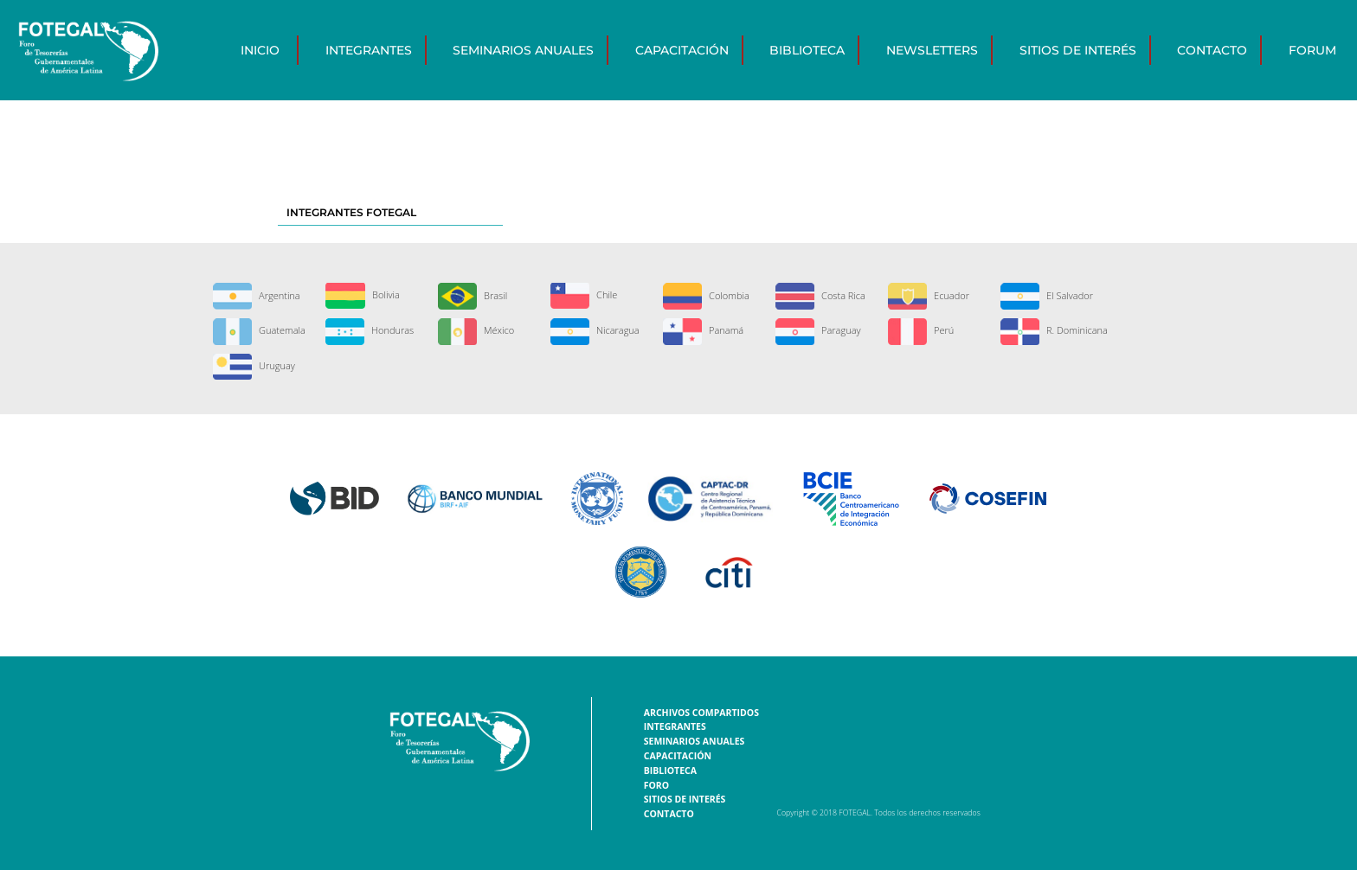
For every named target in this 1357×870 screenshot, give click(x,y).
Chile (583, 294)
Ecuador (928, 295)
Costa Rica (820, 295)
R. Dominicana (1054, 329)
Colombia (706, 295)
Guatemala (259, 329)
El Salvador (1046, 295)
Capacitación (682, 50)
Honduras (369, 329)
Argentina (256, 295)
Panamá (703, 329)
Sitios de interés (1077, 50)
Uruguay (254, 365)
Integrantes (368, 50)
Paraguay (817, 329)
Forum (1312, 50)
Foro (656, 785)
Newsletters (932, 50)
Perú (921, 329)
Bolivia (362, 294)
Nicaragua (594, 329)
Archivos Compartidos (701, 713)
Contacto (1212, 50)
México (476, 329)
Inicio (260, 50)
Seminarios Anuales (523, 50)
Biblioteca (807, 50)
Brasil (472, 295)
